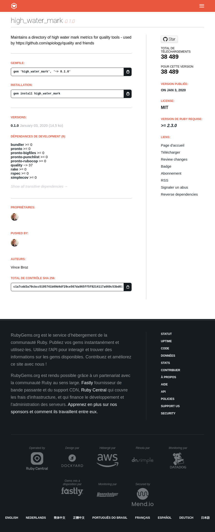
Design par (74, 448)
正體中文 (79, 517)
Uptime (166, 341)
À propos (168, 377)
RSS (164, 180)
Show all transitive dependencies (37, 186)
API (163, 391)
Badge (166, 166)
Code (165, 348)
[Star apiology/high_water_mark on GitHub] (169, 39)
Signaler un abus (174, 187)
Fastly (87, 382)
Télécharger (170, 152)
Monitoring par (179, 448)
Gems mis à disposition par (73, 482)
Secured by (144, 484)
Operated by (38, 449)
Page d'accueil (172, 145)
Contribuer (170, 370)
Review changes (174, 159)
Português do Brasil (109, 517)
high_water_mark (37, 20)
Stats (165, 363)
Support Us (170, 406)
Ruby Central (94, 390)
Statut (166, 334)
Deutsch (186, 517)
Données (168, 355)
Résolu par (145, 448)
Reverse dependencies (179, 194)
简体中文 (59, 517)
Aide (164, 384)
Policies (167, 399)
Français (142, 517)
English (11, 517)
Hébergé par (109, 448)
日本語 (205, 517)
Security (168, 413)
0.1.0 (15, 125)
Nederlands (36, 517)
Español (165, 517)
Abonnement (171, 173)
